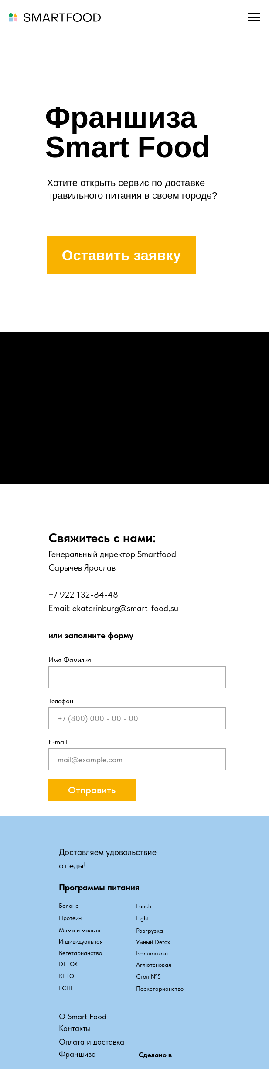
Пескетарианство (160, 988)
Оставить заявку (121, 255)
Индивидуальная (81, 941)
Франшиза (77, 1054)
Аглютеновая (153, 964)
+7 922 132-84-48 (83, 594)
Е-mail (58, 742)
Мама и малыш (79, 930)
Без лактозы (152, 953)
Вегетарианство (80, 952)
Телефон (60, 701)
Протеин (70, 917)
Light (142, 918)
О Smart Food (82, 1016)
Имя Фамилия (69, 660)
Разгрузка (149, 930)
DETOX (68, 964)
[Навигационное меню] (254, 17)
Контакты (75, 1028)
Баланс (68, 905)
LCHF (66, 988)
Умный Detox (153, 941)
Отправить (92, 790)
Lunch (143, 906)
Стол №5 (148, 976)
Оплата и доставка (91, 1041)
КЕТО (66, 975)
